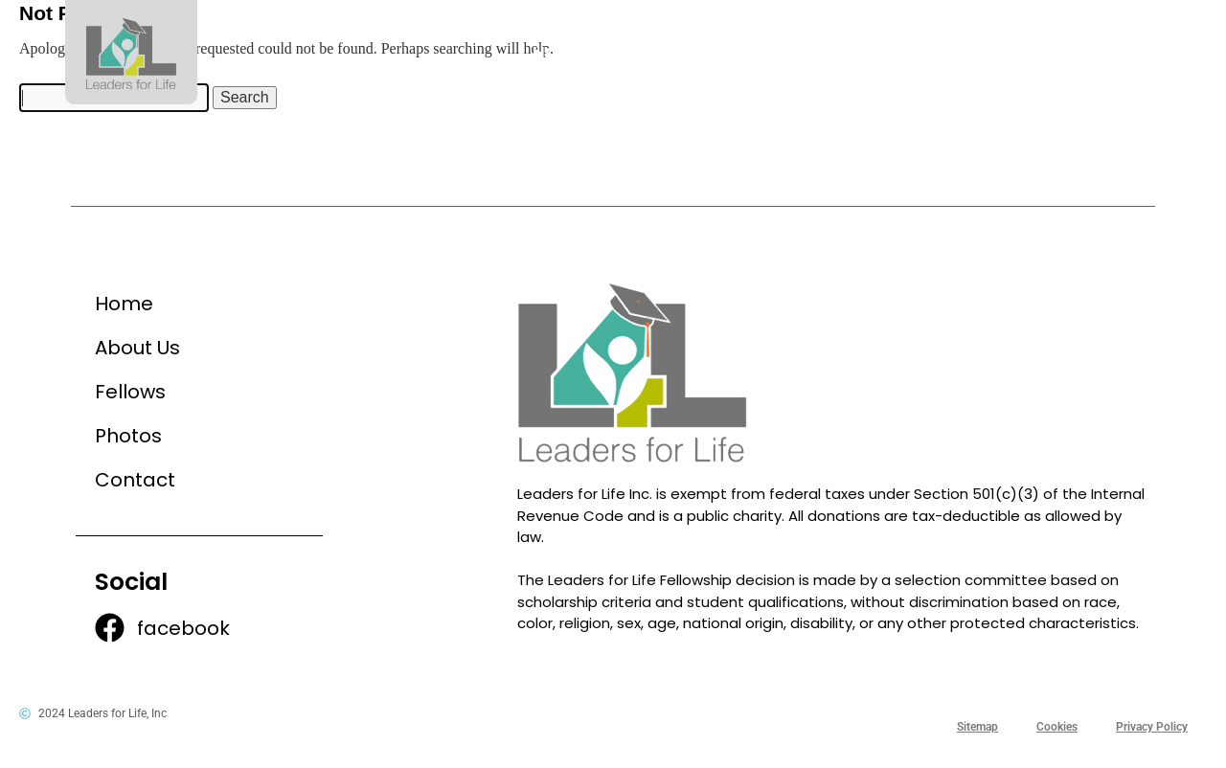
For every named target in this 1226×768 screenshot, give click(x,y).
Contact (1092, 52)
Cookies (1057, 727)
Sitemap (977, 727)
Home (558, 52)
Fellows (822, 52)
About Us (684, 52)
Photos (955, 52)
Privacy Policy (1152, 727)
